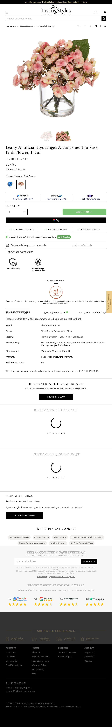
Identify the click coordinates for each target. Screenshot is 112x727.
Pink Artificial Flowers (19, 537)
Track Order (11, 652)
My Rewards (11, 661)
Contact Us (89, 656)
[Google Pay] (56, 220)
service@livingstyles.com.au (20, 691)
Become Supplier (65, 656)
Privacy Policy (38, 669)
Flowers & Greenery (45, 26)
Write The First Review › (24, 515)
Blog (34, 673)
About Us (36, 652)
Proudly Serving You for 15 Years (56, 585)
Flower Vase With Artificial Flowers (87, 537)
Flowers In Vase (41, 537)
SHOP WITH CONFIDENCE (56, 631)
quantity (13, 205)
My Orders (10, 656)
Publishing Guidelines (31, 502)
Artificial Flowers (57, 543)
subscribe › (89, 561)
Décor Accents (26, 26)
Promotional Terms (40, 661)
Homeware (11, 26)
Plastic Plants (60, 537)
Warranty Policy (39, 665)
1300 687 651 (18, 683)
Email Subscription (14, 665)
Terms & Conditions (40, 656)
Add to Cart (84, 212)
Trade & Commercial (67, 652)
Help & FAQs (90, 652)
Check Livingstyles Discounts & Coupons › (56, 576)
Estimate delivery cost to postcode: (28, 245)
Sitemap (88, 661)
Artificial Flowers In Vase (82, 543)
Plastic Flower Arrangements (32, 543)
